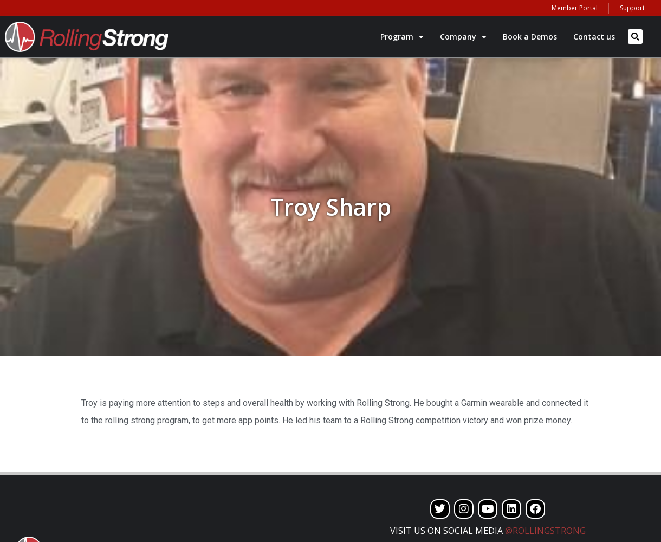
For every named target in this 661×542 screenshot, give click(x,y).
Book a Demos (530, 36)
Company (463, 37)
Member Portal (575, 7)
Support (632, 7)
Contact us (594, 36)
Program (402, 37)
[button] (635, 36)
